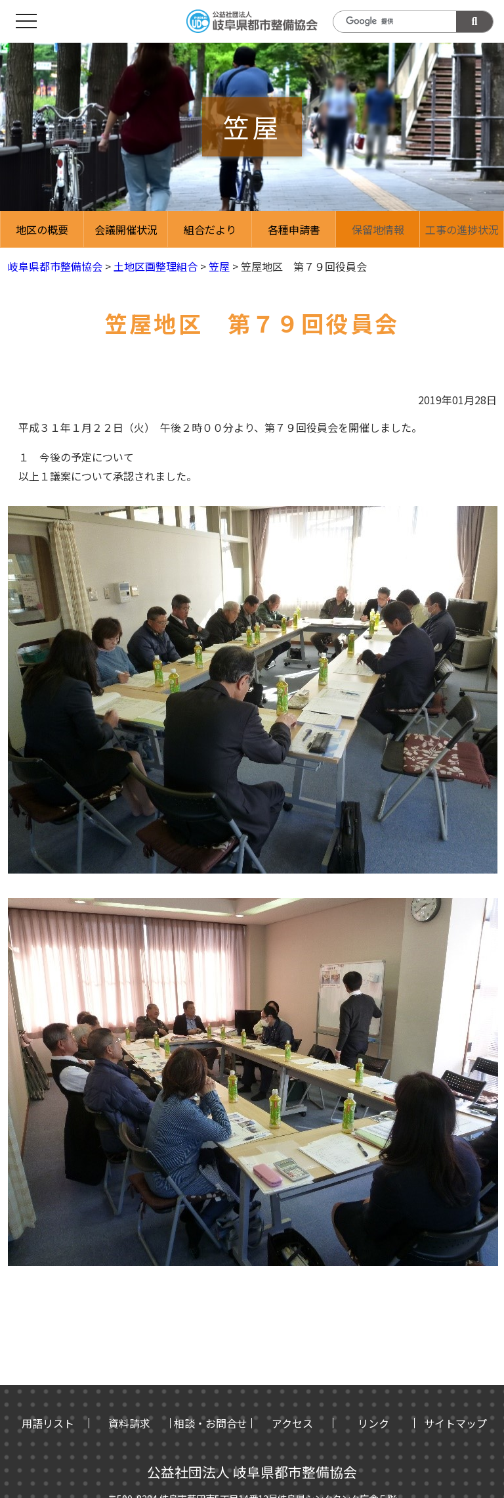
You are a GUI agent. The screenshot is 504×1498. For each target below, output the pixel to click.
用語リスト (48, 1423)
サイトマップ (455, 1423)
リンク (373, 1423)
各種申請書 (294, 229)
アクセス (292, 1423)
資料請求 (129, 1423)
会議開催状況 (126, 229)
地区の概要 (42, 229)
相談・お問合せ (210, 1423)
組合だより (210, 229)
